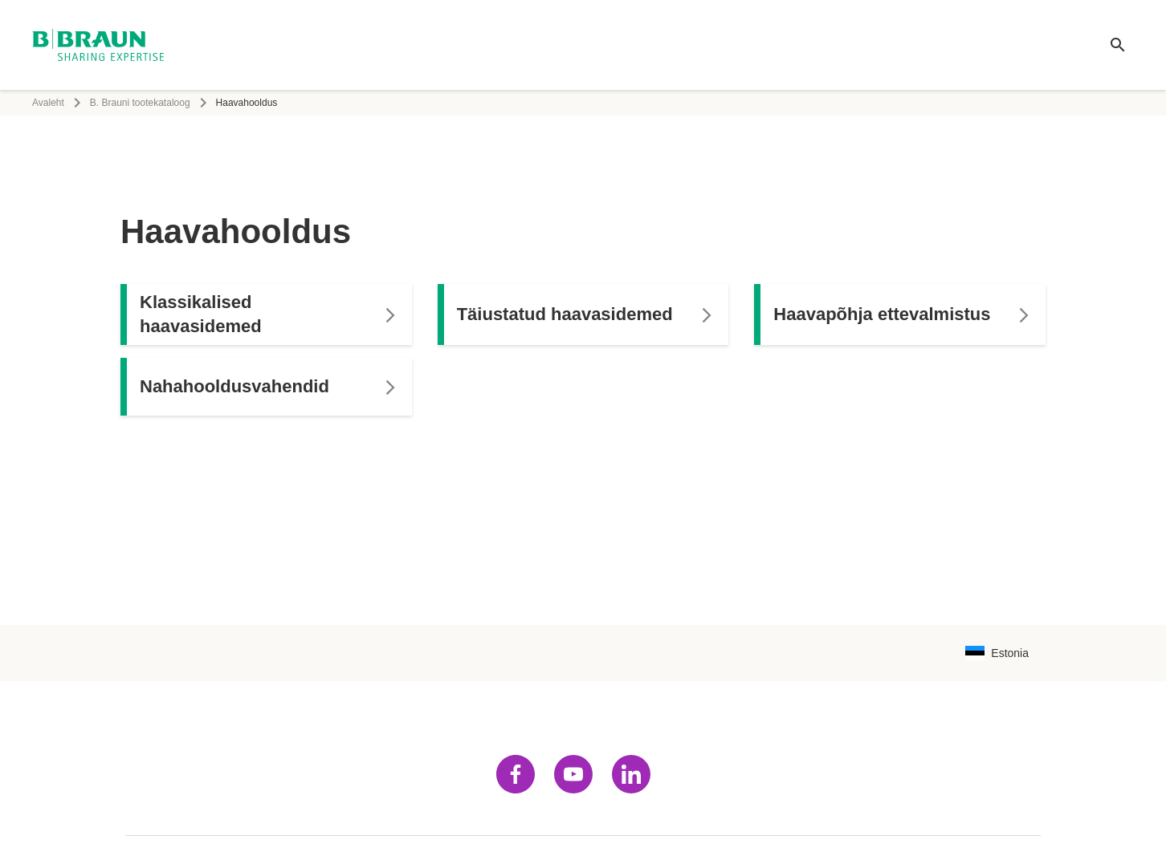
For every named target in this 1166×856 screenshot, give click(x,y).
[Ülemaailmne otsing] (1118, 45)
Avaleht (48, 102)
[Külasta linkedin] (631, 774)
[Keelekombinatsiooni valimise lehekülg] (997, 653)
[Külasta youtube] (573, 774)
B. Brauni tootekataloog (140, 102)
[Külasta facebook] (515, 774)
